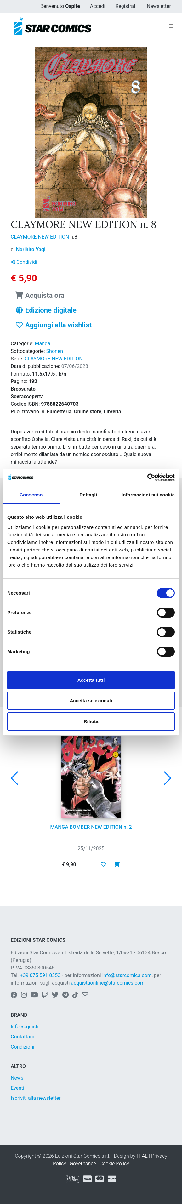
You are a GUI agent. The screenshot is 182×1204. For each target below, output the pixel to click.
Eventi (17, 1088)
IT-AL (142, 1156)
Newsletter (159, 6)
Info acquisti (24, 1027)
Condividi (24, 262)
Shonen (54, 351)
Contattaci (22, 1037)
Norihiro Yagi (31, 249)
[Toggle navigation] (171, 26)
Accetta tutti (91, 680)
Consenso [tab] (31, 494)
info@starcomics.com (127, 975)
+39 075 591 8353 (40, 975)
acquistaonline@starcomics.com (108, 983)
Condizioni (22, 1047)
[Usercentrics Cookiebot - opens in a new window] (147, 477)
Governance (83, 1164)
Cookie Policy (114, 1164)
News (17, 1078)
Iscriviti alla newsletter (36, 1098)
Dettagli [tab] (88, 494)
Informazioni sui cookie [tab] (148, 494)
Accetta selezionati (91, 700)
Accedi (97, 6)
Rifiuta (91, 721)
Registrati (126, 6)
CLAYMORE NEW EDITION (40, 237)
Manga (42, 344)
